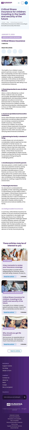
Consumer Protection (14, 417)
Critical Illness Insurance (16, 22)
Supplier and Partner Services (14, 426)
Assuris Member (14, 428)
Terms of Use (14, 424)
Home (3, 22)
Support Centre (7, 366)
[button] (22, 2)
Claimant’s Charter (14, 415)
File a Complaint (7, 387)
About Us (5, 380)
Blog (8, 22)
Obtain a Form (6, 370)
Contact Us (5, 378)
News (4, 382)
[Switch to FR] (18, 2)
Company (5, 375)
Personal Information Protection (14, 422)
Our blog (5, 368)
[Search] (25, 397)
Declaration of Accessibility (14, 419)
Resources (5, 363)
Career (4, 385)
